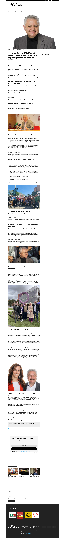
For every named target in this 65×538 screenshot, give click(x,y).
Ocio (14, 9)
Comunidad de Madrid (32, 9)
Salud (21, 9)
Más (46, 9)
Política (38, 9)
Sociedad (42, 9)
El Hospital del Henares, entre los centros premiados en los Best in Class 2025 (12, 476)
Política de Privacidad (26, 451)
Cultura (17, 9)
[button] (55, 9)
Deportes (25, 9)
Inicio (9, 11)
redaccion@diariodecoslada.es (31, 533)
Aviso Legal (20, 451)
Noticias (10, 9)
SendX (37, 452)
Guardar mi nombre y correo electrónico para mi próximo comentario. (20, 498)
